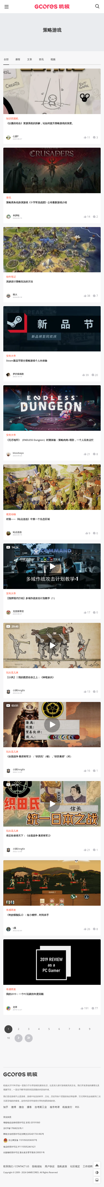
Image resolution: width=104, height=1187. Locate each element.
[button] (97, 1165)
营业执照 (7, 1117)
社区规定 (75, 1166)
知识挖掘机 (12, 118)
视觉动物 (11, 514)
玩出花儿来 (12, 672)
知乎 (5, 1107)
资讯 (8, 197)
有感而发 (11, 909)
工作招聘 (88, 1166)
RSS (77, 1107)
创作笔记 (11, 276)
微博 (13, 1107)
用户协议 (50, 1166)
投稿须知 (37, 1166)
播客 (29, 1107)
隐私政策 (62, 1166)
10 (8, 1038)
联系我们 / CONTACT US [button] (16, 1166)
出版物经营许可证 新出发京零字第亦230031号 (24, 1152)
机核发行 (67, 1107)
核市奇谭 (55, 1107)
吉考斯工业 (41, 1107)
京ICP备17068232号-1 (13, 1128)
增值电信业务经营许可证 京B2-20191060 (21, 1122)
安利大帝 (11, 355)
